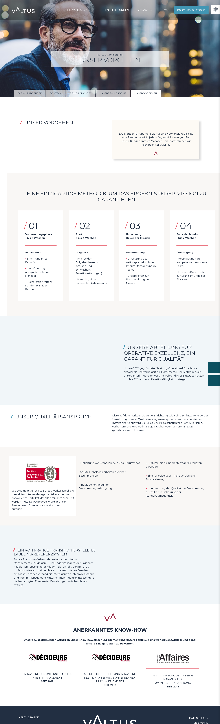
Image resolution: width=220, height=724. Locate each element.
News (165, 10)
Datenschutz (199, 718)
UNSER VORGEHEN (146, 93)
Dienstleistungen (116, 10)
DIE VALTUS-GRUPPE (80, 10)
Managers (144, 10)
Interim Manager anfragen (191, 10)
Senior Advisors (81, 93)
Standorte (51, 10)
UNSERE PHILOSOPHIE (113, 93)
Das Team (56, 93)
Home (100, 55)
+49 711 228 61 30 (29, 717)
